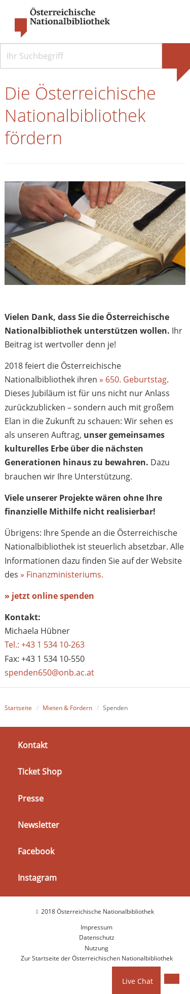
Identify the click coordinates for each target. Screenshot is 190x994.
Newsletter (38, 824)
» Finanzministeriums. (61, 574)
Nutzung (96, 948)
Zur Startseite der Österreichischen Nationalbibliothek (97, 958)
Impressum (96, 927)
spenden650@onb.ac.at (49, 672)
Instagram (37, 877)
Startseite (18, 707)
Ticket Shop (40, 771)
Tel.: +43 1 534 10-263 (45, 644)
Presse (31, 798)
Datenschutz (97, 937)
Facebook (36, 851)
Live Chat (137, 981)
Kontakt (33, 745)
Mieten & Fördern (67, 707)
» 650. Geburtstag (133, 379)
